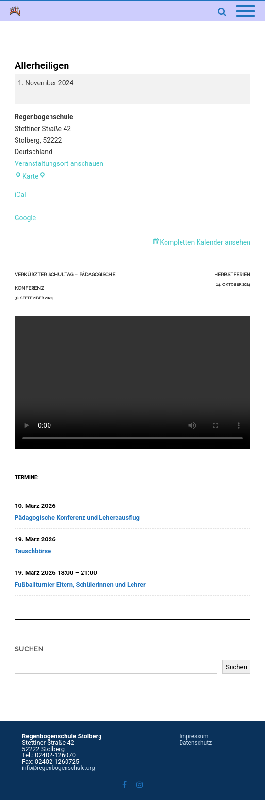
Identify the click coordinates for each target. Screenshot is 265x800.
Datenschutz (195, 742)
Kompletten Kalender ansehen (205, 242)
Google (25, 218)
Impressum (193, 736)
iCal (20, 194)
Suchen (29, 649)
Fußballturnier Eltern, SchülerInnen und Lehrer (80, 584)
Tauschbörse (33, 551)
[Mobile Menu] (245, 11)
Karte (30, 176)
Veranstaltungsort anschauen (59, 163)
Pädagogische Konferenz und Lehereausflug (77, 517)
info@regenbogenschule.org (58, 768)
